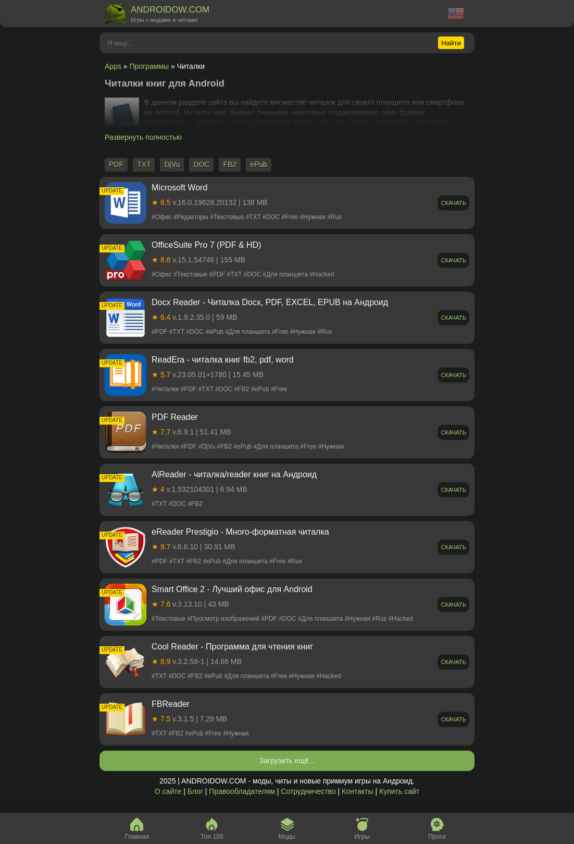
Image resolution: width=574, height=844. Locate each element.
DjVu (172, 164)
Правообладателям (241, 791)
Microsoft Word (179, 187)
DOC (201, 164)
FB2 (229, 164)
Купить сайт (399, 791)
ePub (258, 164)
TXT (144, 164)
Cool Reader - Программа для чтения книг (232, 646)
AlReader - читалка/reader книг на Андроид (234, 474)
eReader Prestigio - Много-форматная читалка (240, 531)
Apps (113, 66)
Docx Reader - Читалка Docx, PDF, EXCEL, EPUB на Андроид (270, 302)
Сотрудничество (308, 791)
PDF (116, 164)
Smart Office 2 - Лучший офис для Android (232, 589)
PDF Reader (175, 417)
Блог (195, 791)
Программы (149, 66)
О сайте (168, 791)
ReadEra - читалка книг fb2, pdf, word (223, 359)
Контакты (357, 791)
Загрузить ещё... (287, 760)
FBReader (171, 704)
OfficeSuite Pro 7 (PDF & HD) (206, 244)
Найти (451, 43)
